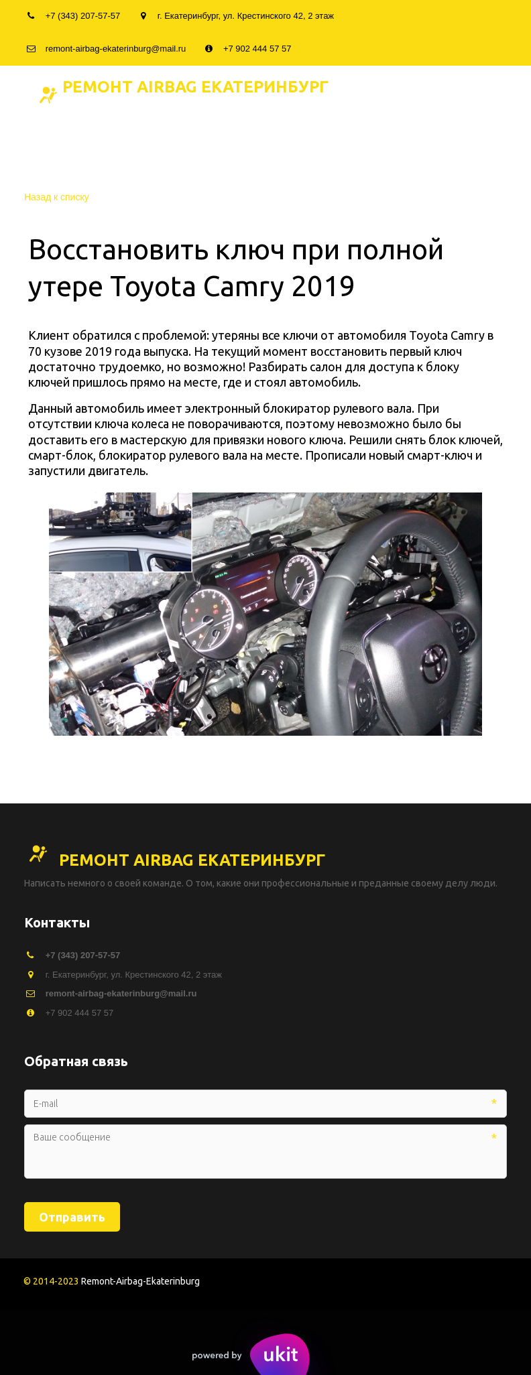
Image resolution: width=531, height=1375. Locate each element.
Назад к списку (56, 197)
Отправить (72, 1217)
